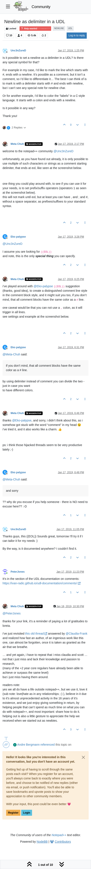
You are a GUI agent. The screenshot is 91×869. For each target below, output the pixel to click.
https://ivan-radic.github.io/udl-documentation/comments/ (41, 583)
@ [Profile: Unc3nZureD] (63, 151)
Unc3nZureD (18, 50)
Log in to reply (77, 35)
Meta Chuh (17, 143)
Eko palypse (18, 236)
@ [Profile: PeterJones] (12, 613)
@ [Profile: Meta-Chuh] (11, 354)
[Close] (83, 757)
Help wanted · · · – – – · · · (35, 28)
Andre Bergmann (28, 744)
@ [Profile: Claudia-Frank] (76, 633)
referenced (48, 744)
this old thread (36, 633)
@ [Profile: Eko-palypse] (43, 286)
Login (26, 812)
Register (13, 812)
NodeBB (42, 841)
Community (41, 7)
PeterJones (18, 571)
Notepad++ (59, 835)
